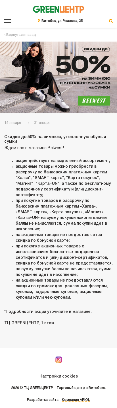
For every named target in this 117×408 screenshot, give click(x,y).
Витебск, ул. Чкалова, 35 (62, 20)
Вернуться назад (20, 34)
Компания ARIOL (76, 399)
